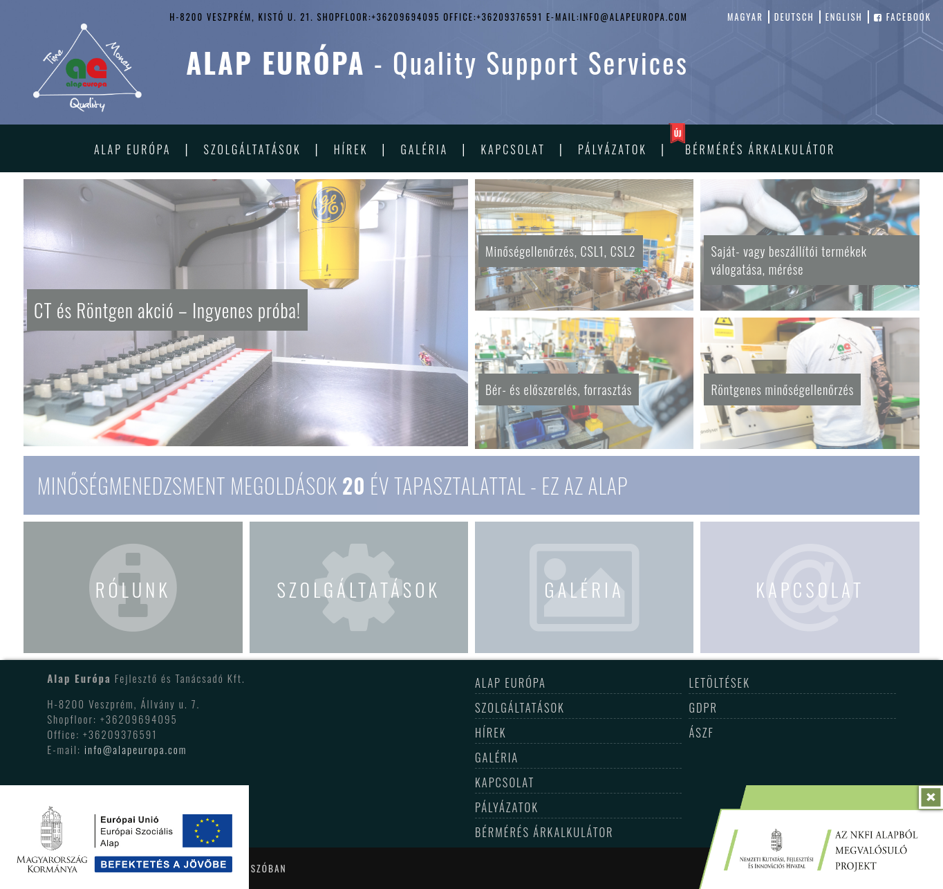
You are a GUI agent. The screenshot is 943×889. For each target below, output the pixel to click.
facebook (902, 17)
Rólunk (133, 589)
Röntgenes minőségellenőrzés (782, 389)
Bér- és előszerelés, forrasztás (559, 389)
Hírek (351, 149)
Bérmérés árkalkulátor (760, 149)
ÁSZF (701, 732)
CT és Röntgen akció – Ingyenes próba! (169, 310)
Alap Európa (132, 149)
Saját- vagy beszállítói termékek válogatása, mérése (789, 260)
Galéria (424, 149)
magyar (745, 17)
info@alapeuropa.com (135, 749)
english (844, 17)
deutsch (794, 17)
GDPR (703, 707)
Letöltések (719, 682)
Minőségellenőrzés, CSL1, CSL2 (560, 251)
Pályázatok (612, 149)
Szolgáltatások (252, 149)
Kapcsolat (512, 149)
